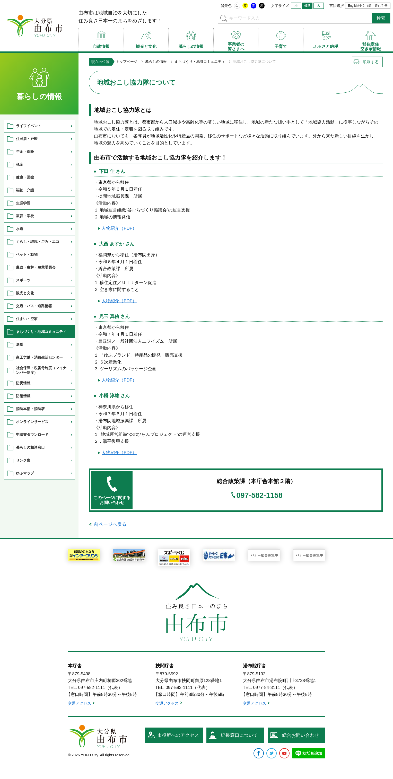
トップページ (126, 61)
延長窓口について (239, 735)
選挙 (19, 344)
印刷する (370, 62)
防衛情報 (23, 396)
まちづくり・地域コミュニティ (199, 61)
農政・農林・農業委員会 (36, 267)
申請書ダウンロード (32, 434)
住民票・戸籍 (27, 139)
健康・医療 (25, 177)
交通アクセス (79, 703)
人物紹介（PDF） (119, 228)
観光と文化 (25, 293)
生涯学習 (23, 203)
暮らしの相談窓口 (30, 447)
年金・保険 (25, 151)
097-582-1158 (260, 495)
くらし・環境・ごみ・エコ (37, 242)
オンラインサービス (32, 422)
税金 (19, 164)
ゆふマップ (25, 473)
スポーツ (23, 280)
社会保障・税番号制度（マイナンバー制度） (41, 370)
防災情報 (23, 383)
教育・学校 (25, 216)
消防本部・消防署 (30, 409)
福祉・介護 (25, 190)
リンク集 (23, 460)
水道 (19, 229)
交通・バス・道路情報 (34, 306)
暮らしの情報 (156, 61)
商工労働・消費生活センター (39, 357)
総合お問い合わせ (300, 735)
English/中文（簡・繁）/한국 (368, 5)
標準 (307, 5)
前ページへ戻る (110, 524)
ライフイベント (28, 126)
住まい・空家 (27, 319)
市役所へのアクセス (178, 735)
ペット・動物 (27, 254)
